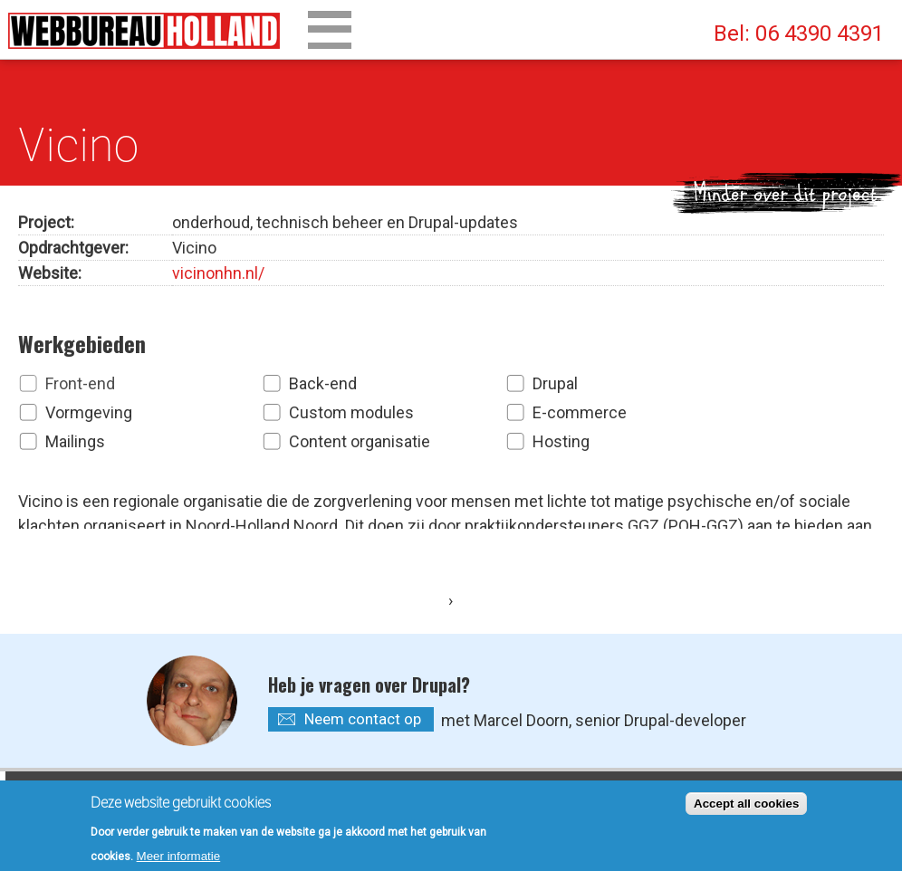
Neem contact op (362, 651)
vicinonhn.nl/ (218, 269)
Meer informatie (179, 859)
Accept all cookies (746, 807)
